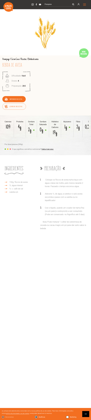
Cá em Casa (15, 59)
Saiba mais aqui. (47, 149)
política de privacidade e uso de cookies (18, 413)
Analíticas (42, 417)
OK (86, 414)
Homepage (6, 59)
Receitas (24, 59)
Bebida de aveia (34, 59)
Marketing (73, 417)
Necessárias (9, 417)
